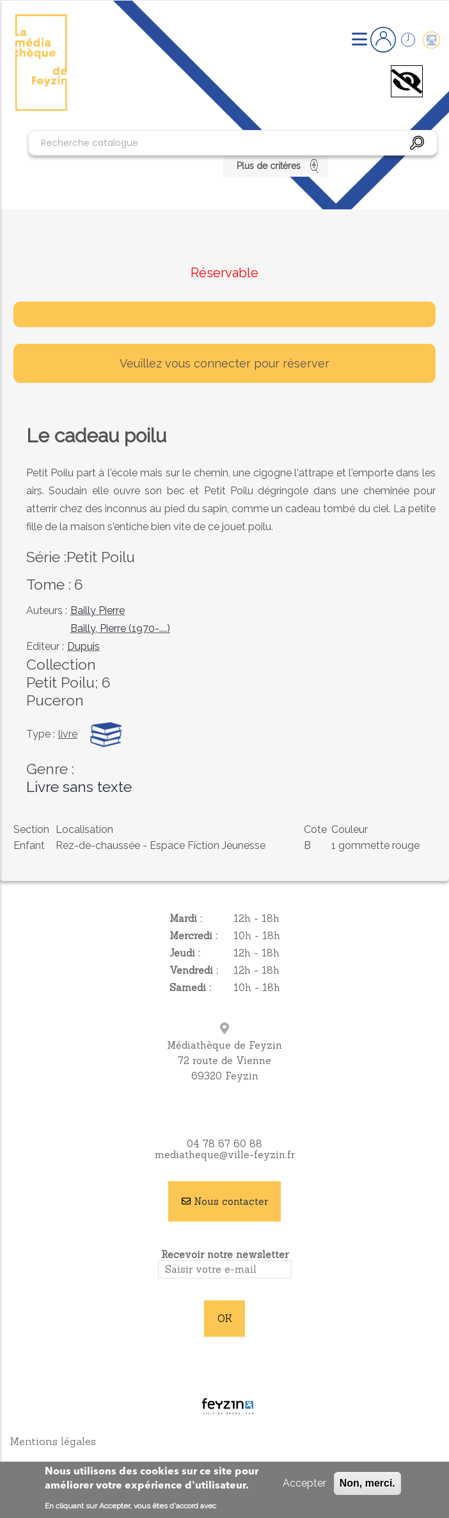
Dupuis (83, 646)
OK (224, 1318)
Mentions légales (53, 1441)
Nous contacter (231, 1201)
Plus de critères (276, 166)
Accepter (304, 1483)
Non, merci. (367, 1483)
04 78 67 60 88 (224, 1144)
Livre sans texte (79, 786)
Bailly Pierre (97, 610)
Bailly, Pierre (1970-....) (120, 628)
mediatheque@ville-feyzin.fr (225, 1155)
